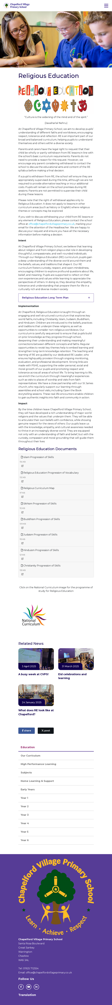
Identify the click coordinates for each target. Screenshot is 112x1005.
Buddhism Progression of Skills (40, 519)
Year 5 (24, 831)
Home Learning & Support (37, 781)
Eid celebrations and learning (72, 676)
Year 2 (25, 806)
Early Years (28, 789)
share (26, 730)
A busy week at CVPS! (33, 674)
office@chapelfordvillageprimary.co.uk (52, 224)
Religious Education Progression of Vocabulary (50, 472)
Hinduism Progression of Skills (40, 550)
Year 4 (25, 823)
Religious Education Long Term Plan (45, 297)
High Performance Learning (38, 764)
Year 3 (25, 814)
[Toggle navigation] (106, 5)
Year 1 (24, 798)
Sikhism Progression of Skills (38, 503)
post (45, 730)
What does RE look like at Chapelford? (36, 712)
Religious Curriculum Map (37, 488)
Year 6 (25, 840)
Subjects (26, 772)
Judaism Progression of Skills (39, 534)
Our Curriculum (30, 755)
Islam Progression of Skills (37, 457)
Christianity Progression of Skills (40, 565)
